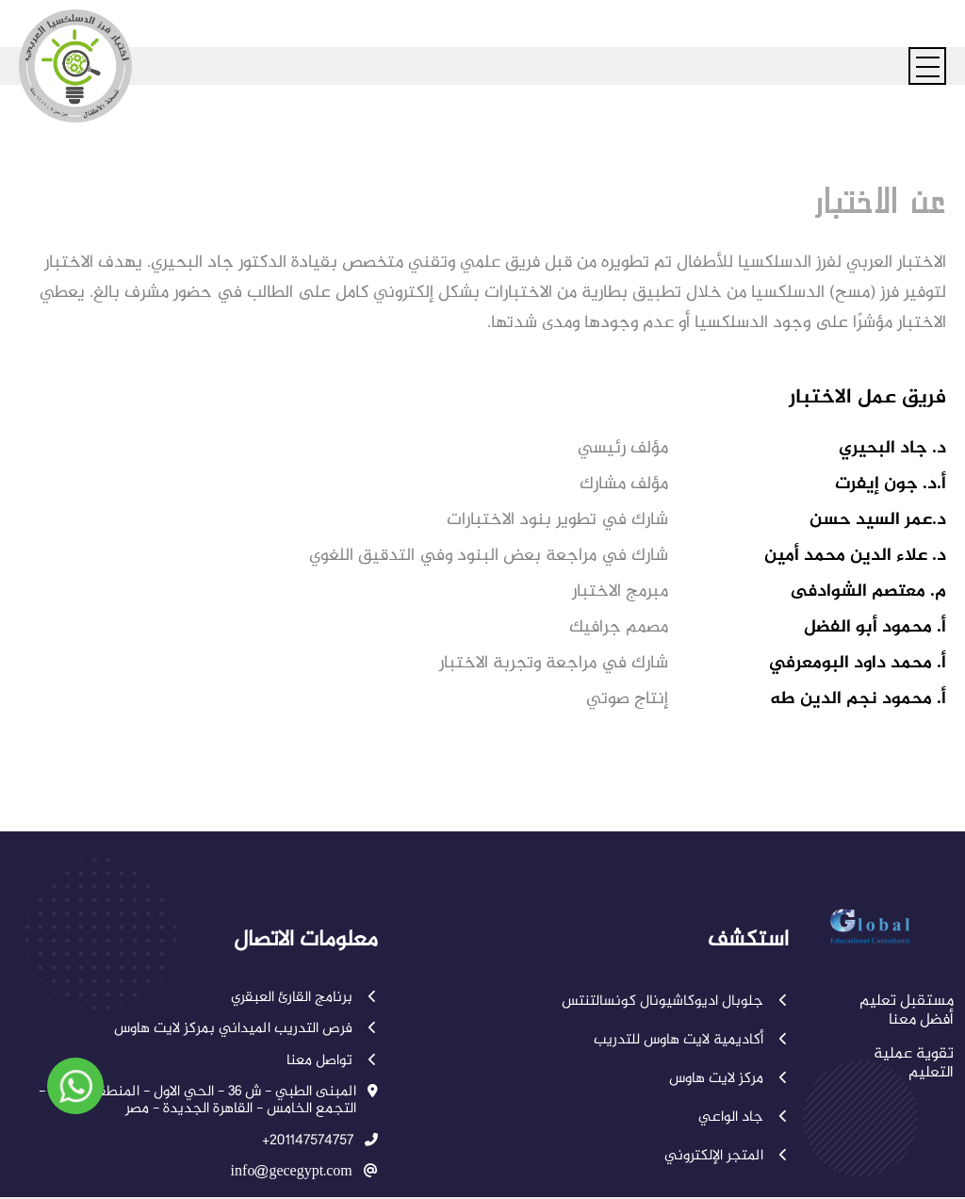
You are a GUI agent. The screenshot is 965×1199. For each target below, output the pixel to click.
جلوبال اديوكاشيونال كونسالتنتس (675, 1002)
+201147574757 (307, 1141)
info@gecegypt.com (291, 1172)
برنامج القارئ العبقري (304, 998)
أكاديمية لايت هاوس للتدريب (691, 1040)
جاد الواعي (743, 1118)
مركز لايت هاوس (729, 1079)
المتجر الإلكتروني (726, 1156)
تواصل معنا (332, 1061)
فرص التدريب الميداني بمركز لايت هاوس (246, 1029)
